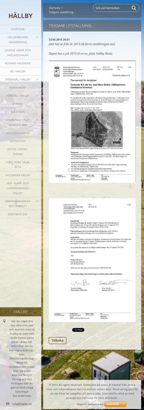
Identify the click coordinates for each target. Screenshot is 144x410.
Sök (134, 8)
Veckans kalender (18, 63)
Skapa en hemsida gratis (90, 404)
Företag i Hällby (17, 95)
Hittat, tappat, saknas (18, 151)
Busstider (18, 112)
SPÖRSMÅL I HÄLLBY (17, 79)
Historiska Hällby (17, 175)
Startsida (18, 29)
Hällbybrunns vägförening (18, 39)
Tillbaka (58, 340)
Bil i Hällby (18, 71)
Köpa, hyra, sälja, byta (18, 164)
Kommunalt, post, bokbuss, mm (18, 122)
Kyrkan (18, 104)
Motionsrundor (18, 133)
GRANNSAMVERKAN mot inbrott (17, 203)
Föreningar (17, 87)
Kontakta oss (18, 214)
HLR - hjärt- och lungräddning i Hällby (18, 188)
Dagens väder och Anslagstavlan (18, 52)
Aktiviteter (18, 141)
